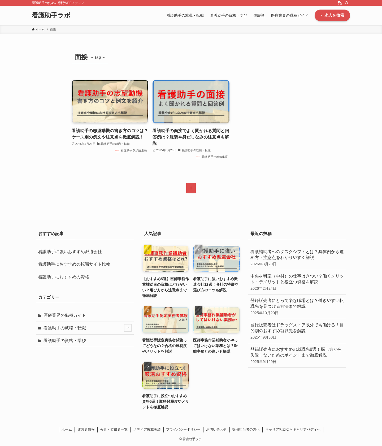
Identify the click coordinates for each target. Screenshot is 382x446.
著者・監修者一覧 (114, 429)
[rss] (339, 3)
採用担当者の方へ (246, 429)
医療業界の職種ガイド (65, 315)
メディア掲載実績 (147, 429)
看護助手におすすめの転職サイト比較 (74, 264)
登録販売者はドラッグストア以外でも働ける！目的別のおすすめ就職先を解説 (297, 331)
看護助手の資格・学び (65, 340)
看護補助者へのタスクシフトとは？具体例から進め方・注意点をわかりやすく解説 (297, 258)
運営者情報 (86, 429)
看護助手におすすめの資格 (63, 277)
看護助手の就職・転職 (88, 328)
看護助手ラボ (51, 15)
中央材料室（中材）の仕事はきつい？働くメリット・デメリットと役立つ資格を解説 (297, 282)
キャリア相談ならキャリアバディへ (292, 429)
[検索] (346, 3)
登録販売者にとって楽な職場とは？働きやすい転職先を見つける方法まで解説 (297, 306)
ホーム (67, 429)
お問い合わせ (216, 429)
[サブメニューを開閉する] (128, 328)
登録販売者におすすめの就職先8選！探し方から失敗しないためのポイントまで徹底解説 (297, 355)
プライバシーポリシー (183, 429)
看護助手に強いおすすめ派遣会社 (70, 251)
